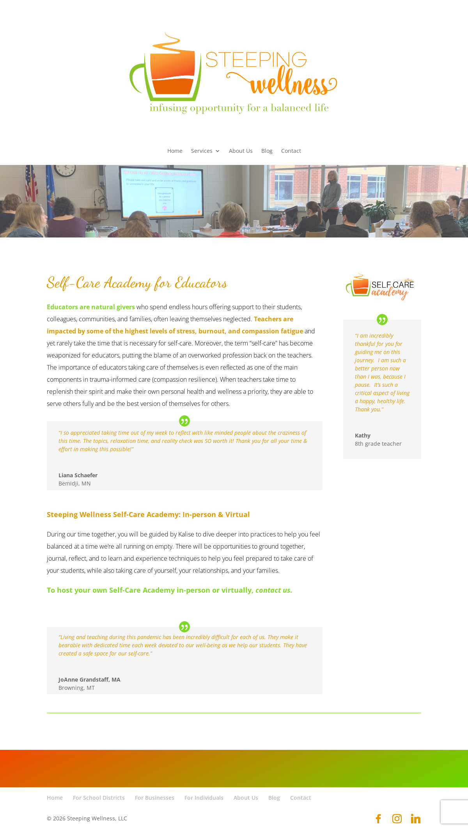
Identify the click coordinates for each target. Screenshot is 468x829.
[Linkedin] (416, 819)
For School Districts (99, 797)
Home (175, 151)
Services (202, 151)
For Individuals (203, 797)
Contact (291, 151)
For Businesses (154, 797)
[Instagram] (397, 819)
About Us (241, 151)
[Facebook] (378, 819)
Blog (267, 151)
